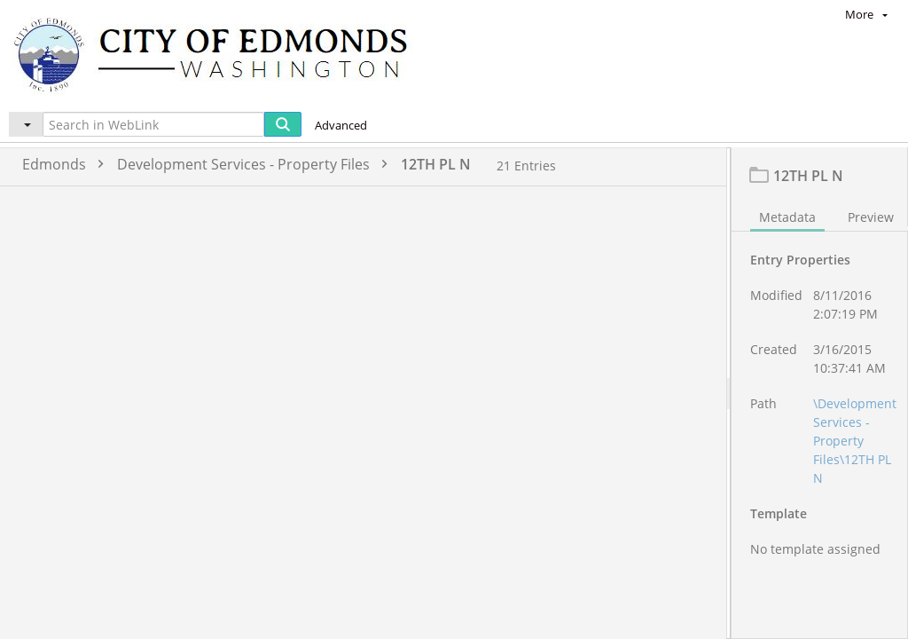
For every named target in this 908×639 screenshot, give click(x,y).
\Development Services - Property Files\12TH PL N (854, 479)
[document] (820, 412)
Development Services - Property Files (256, 164)
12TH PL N (436, 164)
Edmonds (67, 164)
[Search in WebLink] (153, 124)
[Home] (219, 53)
